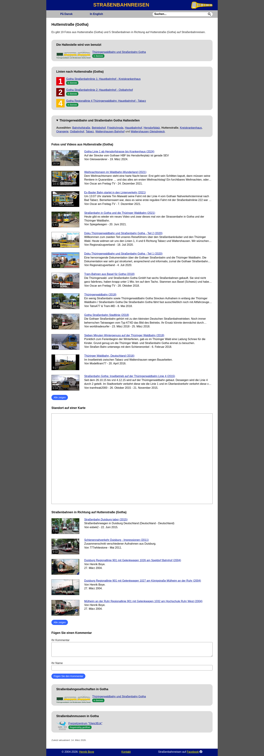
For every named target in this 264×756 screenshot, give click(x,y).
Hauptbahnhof (133, 127)
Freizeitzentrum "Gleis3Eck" (85, 723)
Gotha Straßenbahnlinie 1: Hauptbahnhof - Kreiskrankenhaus (103, 78)
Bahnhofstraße (81, 127)
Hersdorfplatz (152, 127)
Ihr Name (132, 666)
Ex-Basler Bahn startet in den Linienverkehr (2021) (115, 192)
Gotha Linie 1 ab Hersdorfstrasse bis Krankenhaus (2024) (119, 151)
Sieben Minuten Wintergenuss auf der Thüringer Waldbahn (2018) (124, 335)
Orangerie (62, 131)
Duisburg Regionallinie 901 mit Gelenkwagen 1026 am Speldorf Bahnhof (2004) (132, 560)
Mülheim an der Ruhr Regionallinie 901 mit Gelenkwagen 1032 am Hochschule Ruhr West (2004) (143, 601)
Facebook (193, 751)
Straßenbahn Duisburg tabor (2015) (106, 519)
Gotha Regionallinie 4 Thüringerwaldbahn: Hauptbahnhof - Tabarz (106, 100)
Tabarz (90, 131)
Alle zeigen (60, 397)
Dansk (66, 14)
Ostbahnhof (77, 131)
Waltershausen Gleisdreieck (148, 131)
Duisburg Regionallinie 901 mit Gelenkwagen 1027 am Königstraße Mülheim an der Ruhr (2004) (142, 580)
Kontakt (126, 751)
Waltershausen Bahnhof (110, 131)
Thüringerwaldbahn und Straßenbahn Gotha (119, 52)
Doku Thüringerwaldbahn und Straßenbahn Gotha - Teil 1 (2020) (123, 253)
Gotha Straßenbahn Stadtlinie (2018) (106, 315)
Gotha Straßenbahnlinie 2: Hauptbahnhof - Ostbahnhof (99, 89)
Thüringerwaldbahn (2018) (100, 294)
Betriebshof (99, 127)
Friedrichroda (115, 127)
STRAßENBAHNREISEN (121, 5)
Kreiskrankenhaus (191, 127)
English (96, 14)
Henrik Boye (86, 751)
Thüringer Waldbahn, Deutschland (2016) (109, 355)
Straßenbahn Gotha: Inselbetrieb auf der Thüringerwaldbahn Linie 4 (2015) (129, 376)
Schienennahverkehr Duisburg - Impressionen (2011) (116, 539)
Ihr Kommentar (132, 648)
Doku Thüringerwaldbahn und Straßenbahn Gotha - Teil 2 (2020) (123, 233)
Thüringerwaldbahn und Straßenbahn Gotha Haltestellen (99, 120)
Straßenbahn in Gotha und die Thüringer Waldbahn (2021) (119, 212)
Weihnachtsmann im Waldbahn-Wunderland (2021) (115, 172)
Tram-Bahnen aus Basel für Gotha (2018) (109, 274)
